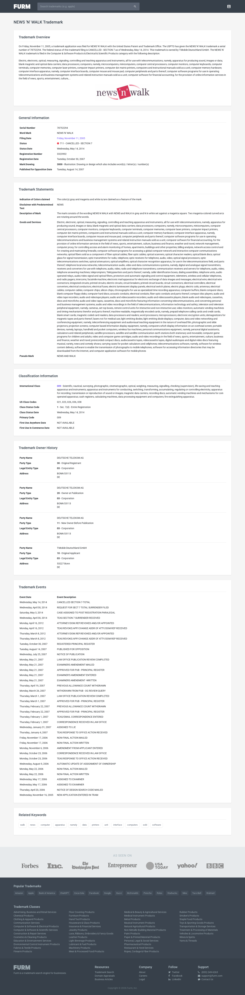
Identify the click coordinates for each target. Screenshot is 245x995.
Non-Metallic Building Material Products (145, 930)
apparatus (60, 825)
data (84, 825)
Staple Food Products (190, 919)
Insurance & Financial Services (85, 926)
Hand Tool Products (79, 919)
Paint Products (132, 933)
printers (95, 825)
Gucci (119, 893)
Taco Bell (196, 893)
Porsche (148, 893)
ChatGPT (64, 893)
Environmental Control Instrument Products (37, 944)
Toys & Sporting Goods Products (196, 922)
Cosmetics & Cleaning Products (30, 937)
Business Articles (104, 979)
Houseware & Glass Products (84, 922)
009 (59, 386)
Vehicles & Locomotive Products (196, 933)
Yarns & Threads (188, 940)
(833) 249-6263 (208, 972)
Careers (143, 975)
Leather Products (78, 937)
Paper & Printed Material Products (142, 937)
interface (117, 825)
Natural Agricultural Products (139, 926)
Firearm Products (23, 951)
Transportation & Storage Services (197, 926)
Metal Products (132, 919)
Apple (31, 893)
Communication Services (27, 922)
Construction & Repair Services (30, 933)
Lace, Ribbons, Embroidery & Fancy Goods (91, 933)
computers (132, 825)
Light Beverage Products (82, 940)
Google (107, 893)
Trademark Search (104, 972)
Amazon (19, 893)
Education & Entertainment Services (32, 940)
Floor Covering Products (81, 912)
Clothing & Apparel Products (28, 919)
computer (45, 825)
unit (106, 825)
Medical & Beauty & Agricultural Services (145, 912)
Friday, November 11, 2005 (71, 138)
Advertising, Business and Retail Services (35, 912)
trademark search (33, 973)
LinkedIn (174, 979)
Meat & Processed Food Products (86, 951)
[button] (229, 6)
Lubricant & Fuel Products (82, 944)
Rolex (159, 893)
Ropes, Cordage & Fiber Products (141, 951)
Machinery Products (79, 947)
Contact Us (205, 979)
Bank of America (47, 893)
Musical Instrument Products (139, 922)
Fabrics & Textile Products (27, 947)
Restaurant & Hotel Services (138, 947)
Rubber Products (188, 912)
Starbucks (172, 893)
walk (22, 825)
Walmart (210, 893)
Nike (185, 893)
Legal (142, 979)
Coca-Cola (79, 893)
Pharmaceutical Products (137, 944)
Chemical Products (24, 915)
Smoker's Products (189, 915)
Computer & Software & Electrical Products (36, 926)
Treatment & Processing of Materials (198, 930)
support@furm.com (210, 975)
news (32, 825)
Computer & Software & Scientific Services (36, 930)
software (156, 825)
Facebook (94, 893)
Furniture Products (79, 915)
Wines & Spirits (187, 937)
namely (73, 825)
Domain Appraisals (105, 975)
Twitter (173, 972)
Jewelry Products (78, 930)
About (142, 972)
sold (145, 825)
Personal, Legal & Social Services (141, 940)
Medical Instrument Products (139, 915)
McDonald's (132, 893)
